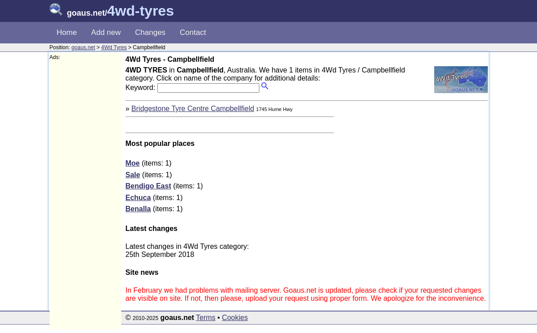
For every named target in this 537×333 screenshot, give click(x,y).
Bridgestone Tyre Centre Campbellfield (192, 108)
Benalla (138, 209)
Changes (150, 32)
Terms (206, 317)
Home (67, 32)
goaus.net (83, 47)
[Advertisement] (85, 195)
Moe (133, 163)
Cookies (235, 317)
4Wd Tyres (114, 47)
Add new (106, 32)
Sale (133, 175)
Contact (193, 32)
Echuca (138, 197)
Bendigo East (148, 186)
